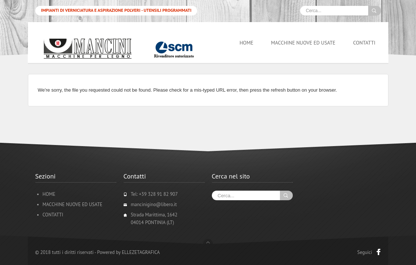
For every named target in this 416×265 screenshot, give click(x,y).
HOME (246, 42)
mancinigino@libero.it (154, 204)
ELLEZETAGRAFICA (141, 252)
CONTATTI (364, 42)
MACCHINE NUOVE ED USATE (303, 42)
